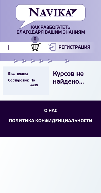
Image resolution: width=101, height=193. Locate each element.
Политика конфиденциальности (50, 121)
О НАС (50, 111)
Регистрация (74, 48)
